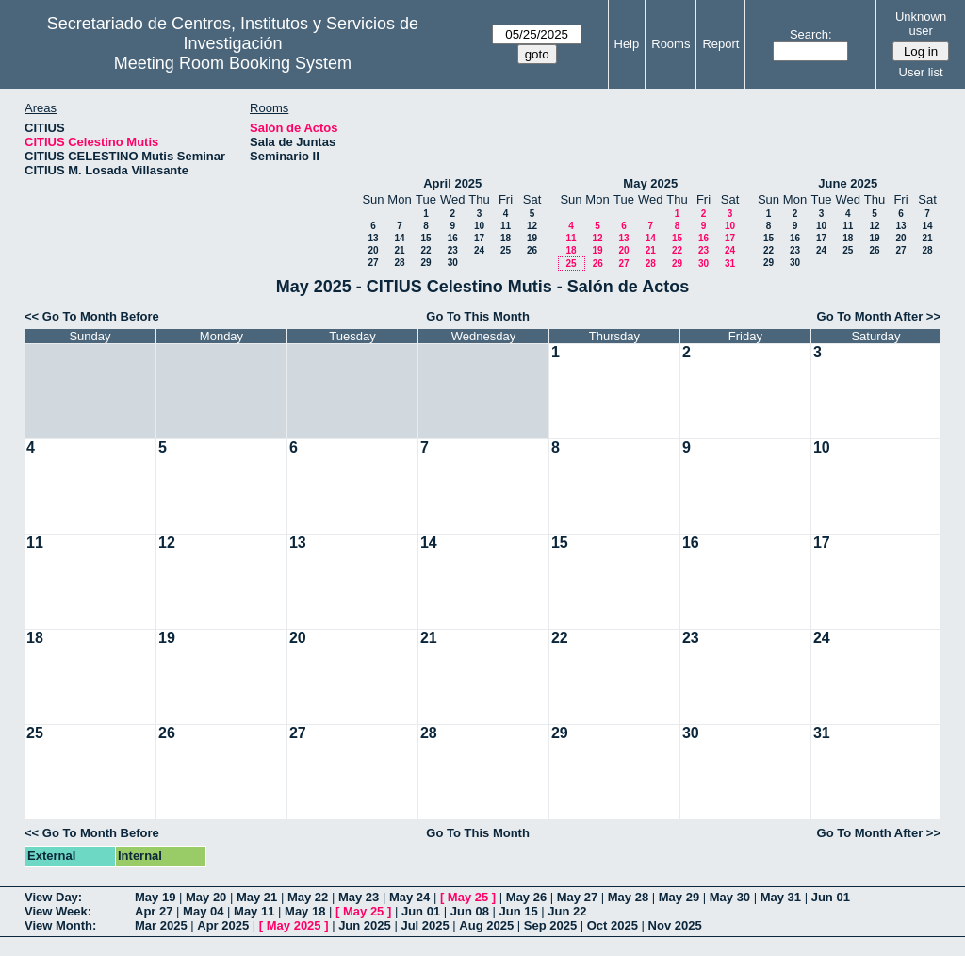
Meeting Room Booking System (233, 63)
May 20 (206, 897)
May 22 (307, 897)
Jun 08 (469, 911)
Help (627, 44)
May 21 (257, 897)
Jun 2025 (364, 925)
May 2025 (650, 183)
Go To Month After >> (878, 316)
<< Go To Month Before (92, 316)
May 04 (203, 911)
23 (453, 250)
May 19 (155, 897)
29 (425, 262)
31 (730, 263)
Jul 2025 (425, 925)
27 (373, 262)
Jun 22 (567, 911)
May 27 (577, 897)
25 (505, 250)
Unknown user (920, 23)
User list (921, 72)
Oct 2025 (612, 925)
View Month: (60, 925)
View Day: (53, 897)
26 (532, 250)
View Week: (58, 911)
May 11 (254, 911)
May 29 (679, 897)
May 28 (628, 897)
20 (373, 250)
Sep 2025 (550, 925)
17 (479, 238)
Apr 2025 (223, 925)
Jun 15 (518, 911)
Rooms (670, 44)
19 (532, 238)
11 (505, 226)
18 (505, 238)
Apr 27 (153, 911)
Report (720, 44)
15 (425, 238)
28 (399, 262)
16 (453, 238)
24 (479, 250)
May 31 (781, 897)
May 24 (409, 897)
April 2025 (452, 183)
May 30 (730, 897)
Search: (811, 34)
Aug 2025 (486, 925)
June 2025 (847, 183)
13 (373, 238)
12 (532, 226)
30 (453, 262)
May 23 (358, 897)
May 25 (468, 897)
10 (479, 226)
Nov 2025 (675, 925)
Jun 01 (830, 897)
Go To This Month (478, 316)
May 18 (305, 911)
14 (399, 238)
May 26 (526, 897)
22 (425, 250)
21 (399, 250)
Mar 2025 (161, 925)
